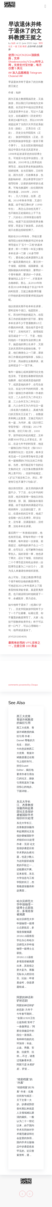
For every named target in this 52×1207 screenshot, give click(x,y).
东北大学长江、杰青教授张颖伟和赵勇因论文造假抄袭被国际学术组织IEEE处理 (25, 810)
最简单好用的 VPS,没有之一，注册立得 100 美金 (24, 644)
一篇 (15, 46)
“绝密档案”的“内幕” (24, 1081)
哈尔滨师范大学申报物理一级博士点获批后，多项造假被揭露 (25, 907)
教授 (24, 46)
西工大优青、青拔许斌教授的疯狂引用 (25, 719)
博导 (41, 43)
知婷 (13, 43)
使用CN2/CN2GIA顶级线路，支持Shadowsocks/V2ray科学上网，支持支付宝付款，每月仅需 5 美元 (26, 61)
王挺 (20, 46)
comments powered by (23, 684)
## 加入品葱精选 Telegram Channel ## (25, 74)
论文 (10, 46)
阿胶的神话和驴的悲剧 (25, 998)
